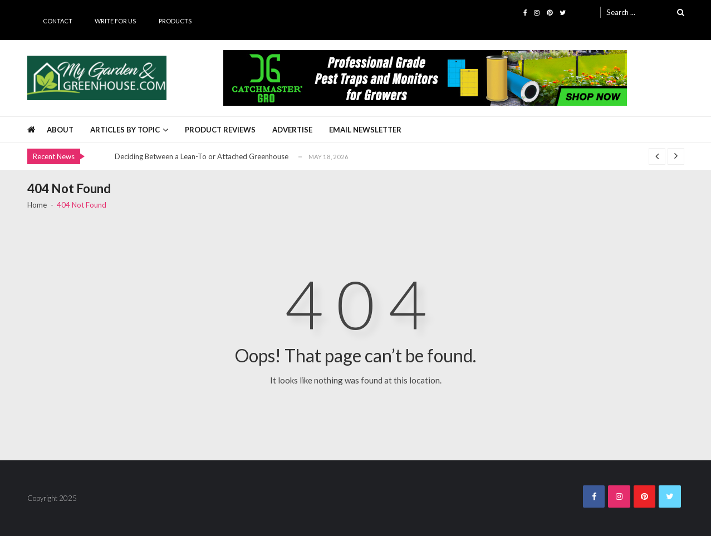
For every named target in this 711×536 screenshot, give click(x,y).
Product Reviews (220, 129)
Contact (57, 20)
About (60, 129)
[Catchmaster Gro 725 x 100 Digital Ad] (425, 78)
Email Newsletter (365, 129)
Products (175, 20)
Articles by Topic (125, 129)
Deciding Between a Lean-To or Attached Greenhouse (201, 156)
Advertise (292, 129)
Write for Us (115, 20)
